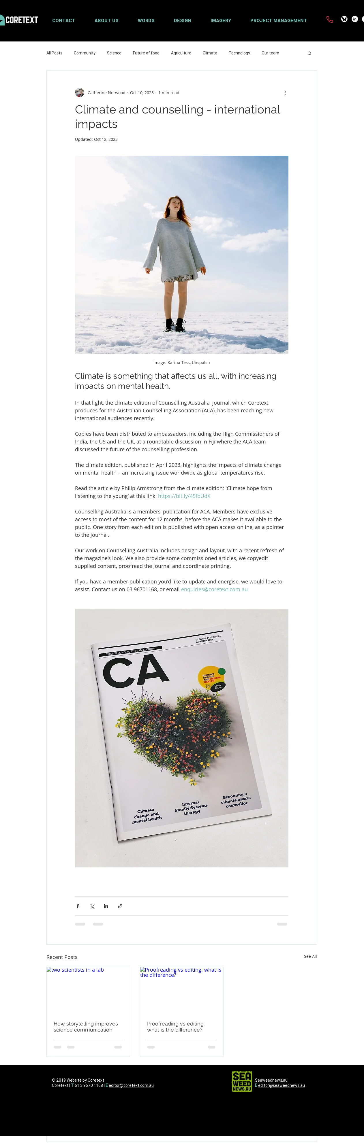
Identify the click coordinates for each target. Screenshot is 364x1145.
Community (84, 53)
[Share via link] (120, 906)
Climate (210, 53)
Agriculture (181, 53)
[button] (113, 20)
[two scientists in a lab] (88, 990)
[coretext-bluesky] (344, 19)
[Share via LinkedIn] (106, 906)
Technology (239, 53)
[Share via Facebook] (77, 906)
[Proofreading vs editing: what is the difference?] (181, 990)
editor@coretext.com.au (131, 1085)
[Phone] (329, 19)
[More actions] (285, 92)
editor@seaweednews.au (281, 1085)
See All (310, 956)
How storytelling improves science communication (86, 1027)
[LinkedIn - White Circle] (355, 19)
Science (114, 53)
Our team (270, 53)
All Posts (54, 53)
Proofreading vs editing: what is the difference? (175, 1027)
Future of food (146, 53)
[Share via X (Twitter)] (92, 906)
